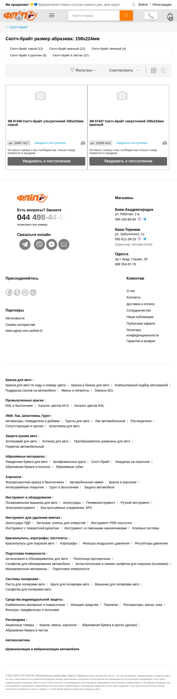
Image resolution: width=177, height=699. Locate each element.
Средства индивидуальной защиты (35, 599)
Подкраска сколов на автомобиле (31, 390)
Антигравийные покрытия (25, 487)
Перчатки (111, 605)
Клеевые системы (145, 528)
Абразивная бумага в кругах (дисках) (109, 625)
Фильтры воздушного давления (106, 543)
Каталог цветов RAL (89, 405)
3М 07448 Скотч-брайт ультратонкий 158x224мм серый (45, 123)
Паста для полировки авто (25, 584)
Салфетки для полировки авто (28, 589)
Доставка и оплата (140, 304)
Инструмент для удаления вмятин (34, 517)
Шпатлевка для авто (64, 426)
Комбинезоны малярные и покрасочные (35, 605)
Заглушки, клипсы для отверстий (61, 523)
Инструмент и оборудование (29, 497)
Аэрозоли (14, 477)
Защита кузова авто (22, 436)
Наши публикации (140, 317)
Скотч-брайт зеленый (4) (108, 48)
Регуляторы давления (151, 543)
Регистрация (162, 4)
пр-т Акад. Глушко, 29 (131, 259)
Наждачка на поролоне (132, 462)
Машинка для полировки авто (117, 584)
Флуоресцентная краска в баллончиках (35, 482)
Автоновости (15, 318)
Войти (143, 4)
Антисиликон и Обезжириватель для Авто (37, 559)
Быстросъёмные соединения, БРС (66, 508)
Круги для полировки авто (69, 584)
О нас (131, 291)
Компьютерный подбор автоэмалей (141, 385)
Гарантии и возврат (141, 341)
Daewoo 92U (104, 390)
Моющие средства (84, 605)
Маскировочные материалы (26, 569)
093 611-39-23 (125, 239)
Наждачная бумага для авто (26, 462)
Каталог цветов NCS (53, 405)
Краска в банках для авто (90, 385)
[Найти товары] (94, 15)
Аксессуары (72, 502)
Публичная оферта (141, 323)
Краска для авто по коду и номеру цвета (36, 385)
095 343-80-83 (125, 219)
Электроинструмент (20, 508)
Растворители (141, 421)
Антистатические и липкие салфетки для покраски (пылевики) (121, 564)
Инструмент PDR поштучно (111, 523)
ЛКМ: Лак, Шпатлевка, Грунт (29, 416)
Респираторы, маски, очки (142, 605)
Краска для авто (19, 380)
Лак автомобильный (110, 421)
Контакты (133, 297)
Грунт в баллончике (64, 487)
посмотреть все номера (32, 224)
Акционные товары (20, 625)
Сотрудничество (139, 310)
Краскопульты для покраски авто (30, 543)
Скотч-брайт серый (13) (26, 48)
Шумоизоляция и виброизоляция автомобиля (42, 649)
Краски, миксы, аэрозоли (58, 625)
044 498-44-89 (57, 217)
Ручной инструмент (135, 502)
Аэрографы (68, 543)
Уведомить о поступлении (46, 161)
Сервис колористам (20, 325)
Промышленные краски (25, 400)
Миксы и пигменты (75, 390)
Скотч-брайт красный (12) (67, 48)
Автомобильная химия (86, 482)
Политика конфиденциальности (143, 332)
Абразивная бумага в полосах (28, 467)
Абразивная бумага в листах (27, 630)
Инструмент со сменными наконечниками (96, 528)
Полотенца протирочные (92, 559)
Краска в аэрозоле (122, 482)
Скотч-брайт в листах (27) (71, 55)
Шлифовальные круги (69, 462)
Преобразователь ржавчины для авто (102, 441)
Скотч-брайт (100, 462)
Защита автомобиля (99, 487)
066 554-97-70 (125, 264)
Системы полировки (23, 579)
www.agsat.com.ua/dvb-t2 (24, 330)
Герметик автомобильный (25, 446)
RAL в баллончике (19, 405)
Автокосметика (18, 640)
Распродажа (16, 620)
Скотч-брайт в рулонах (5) (28, 55)
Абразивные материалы (26, 456)
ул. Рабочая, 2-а (127, 214)
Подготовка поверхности (26, 553)
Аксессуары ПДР (18, 523)
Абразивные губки (69, 467)
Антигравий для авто (21, 441)
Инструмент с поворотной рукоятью (32, 528)
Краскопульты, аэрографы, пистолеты (37, 538)
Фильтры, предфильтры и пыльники (32, 610)
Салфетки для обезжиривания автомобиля (38, 564)
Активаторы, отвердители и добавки (33, 421)
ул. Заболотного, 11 (130, 234)
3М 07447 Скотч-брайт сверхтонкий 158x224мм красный (126, 123)
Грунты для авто (77, 421)
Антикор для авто (55, 441)
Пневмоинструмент (100, 502)
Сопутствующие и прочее (25, 426)
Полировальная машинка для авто (32, 502)
